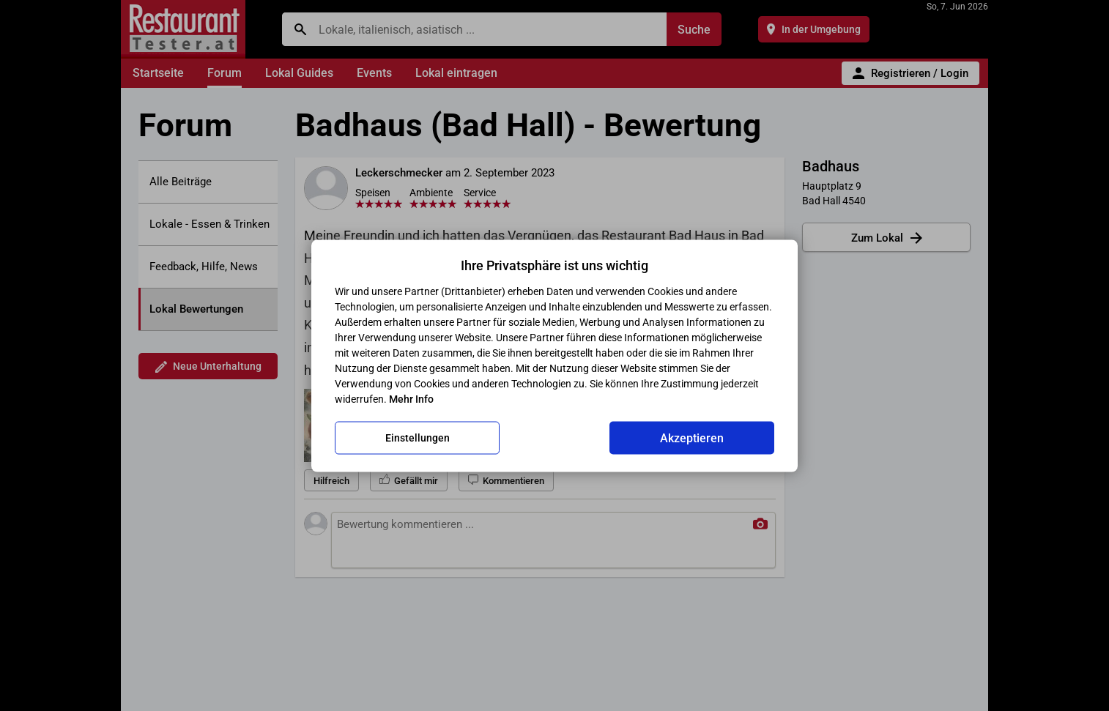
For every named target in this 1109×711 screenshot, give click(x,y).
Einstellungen (417, 438)
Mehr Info (411, 398)
